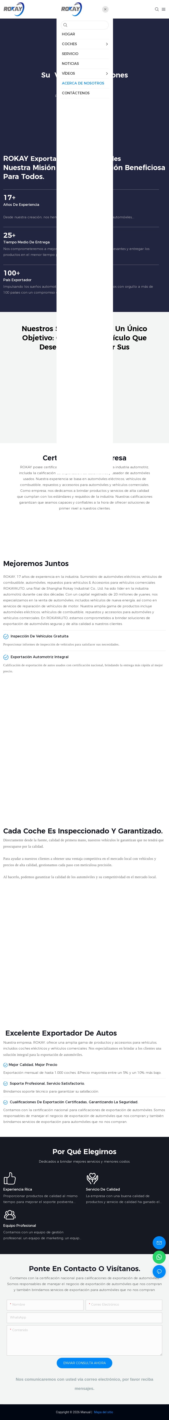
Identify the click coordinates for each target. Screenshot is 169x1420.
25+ (81, 238)
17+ (81, 200)
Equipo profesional (19, 1226)
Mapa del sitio (103, 1412)
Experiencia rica (17, 1189)
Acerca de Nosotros (96, 96)
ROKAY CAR (65, 96)
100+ (81, 276)
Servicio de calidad (103, 1189)
